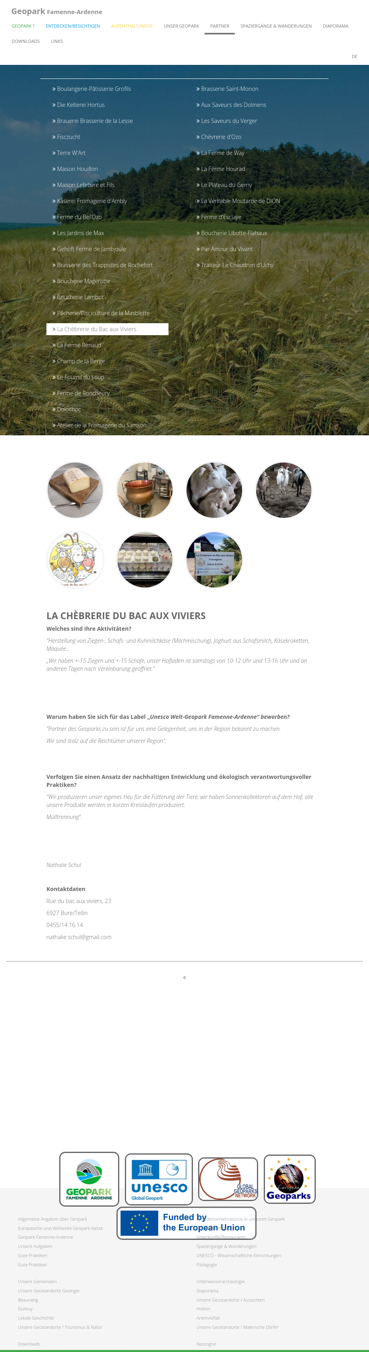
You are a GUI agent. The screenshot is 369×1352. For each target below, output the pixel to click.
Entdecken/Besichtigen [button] (73, 27)
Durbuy (25, 1309)
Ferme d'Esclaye (219, 217)
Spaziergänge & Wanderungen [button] (276, 27)
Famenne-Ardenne (56, 11)
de (354, 57)
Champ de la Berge (78, 361)
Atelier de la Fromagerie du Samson (99, 425)
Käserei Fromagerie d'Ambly (89, 201)
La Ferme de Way (221, 153)
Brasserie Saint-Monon (228, 89)
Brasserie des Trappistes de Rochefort (102, 265)
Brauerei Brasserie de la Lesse (92, 121)
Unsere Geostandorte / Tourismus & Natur (60, 1327)
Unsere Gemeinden (37, 1281)
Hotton (204, 1309)
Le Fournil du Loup (78, 377)
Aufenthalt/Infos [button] (132, 27)
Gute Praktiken (32, 1255)
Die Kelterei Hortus (78, 105)
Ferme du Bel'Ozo (77, 217)
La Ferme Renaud (76, 345)
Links (57, 42)
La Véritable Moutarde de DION (238, 201)
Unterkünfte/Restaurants (221, 1237)
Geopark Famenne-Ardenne (45, 1237)
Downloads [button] (26, 42)
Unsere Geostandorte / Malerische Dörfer (238, 1327)
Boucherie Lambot (78, 297)
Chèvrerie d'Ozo (219, 137)
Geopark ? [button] (23, 27)
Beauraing (28, 1300)
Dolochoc (66, 409)
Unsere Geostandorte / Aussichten (231, 1300)
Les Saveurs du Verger (227, 121)
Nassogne (206, 1344)
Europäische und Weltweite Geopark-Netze (60, 1228)
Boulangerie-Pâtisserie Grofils (91, 89)
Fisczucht (66, 137)
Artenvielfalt (208, 1318)
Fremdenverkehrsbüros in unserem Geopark (241, 1219)
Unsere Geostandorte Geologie (49, 1291)
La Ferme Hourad (221, 169)
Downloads (29, 1344)
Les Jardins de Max (78, 233)
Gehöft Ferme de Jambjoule (89, 249)
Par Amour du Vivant (225, 249)
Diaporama (336, 27)
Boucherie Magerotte (81, 281)
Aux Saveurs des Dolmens (231, 105)
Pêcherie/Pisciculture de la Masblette (101, 313)
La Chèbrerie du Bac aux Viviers (94, 329)
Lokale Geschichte (36, 1318)
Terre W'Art (69, 153)
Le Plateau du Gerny (224, 185)
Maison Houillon (75, 169)
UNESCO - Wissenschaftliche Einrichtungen (239, 1255)
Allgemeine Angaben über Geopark (52, 1219)
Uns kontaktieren (214, 1228)
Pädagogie (207, 1264)
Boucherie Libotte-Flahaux (232, 233)
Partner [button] (219, 27)
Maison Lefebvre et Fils (83, 185)
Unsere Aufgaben (35, 1246)
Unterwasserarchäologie (221, 1281)
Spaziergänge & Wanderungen (227, 1246)
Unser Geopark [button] (181, 27)
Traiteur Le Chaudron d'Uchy (235, 265)
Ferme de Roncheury (81, 393)
